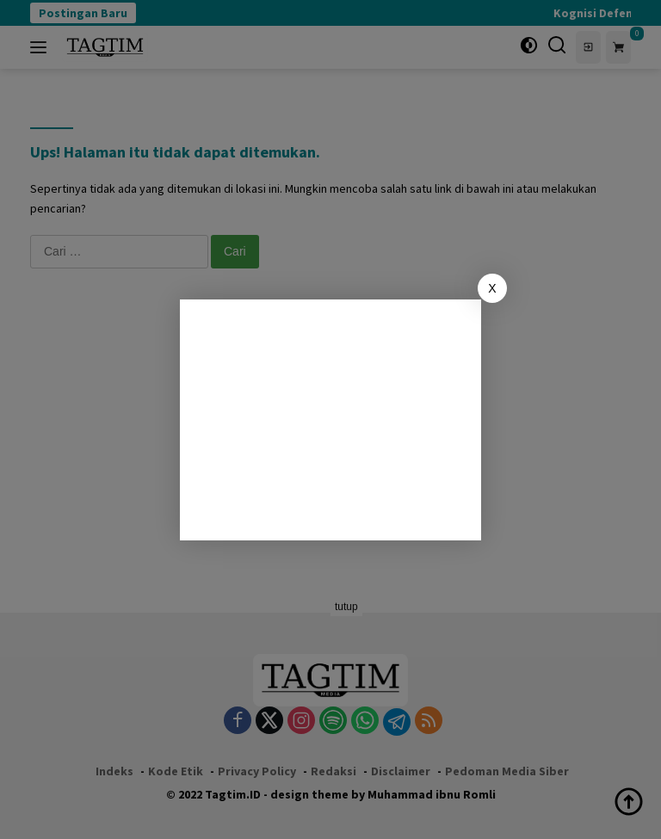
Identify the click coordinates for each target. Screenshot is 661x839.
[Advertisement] (330, 419)
